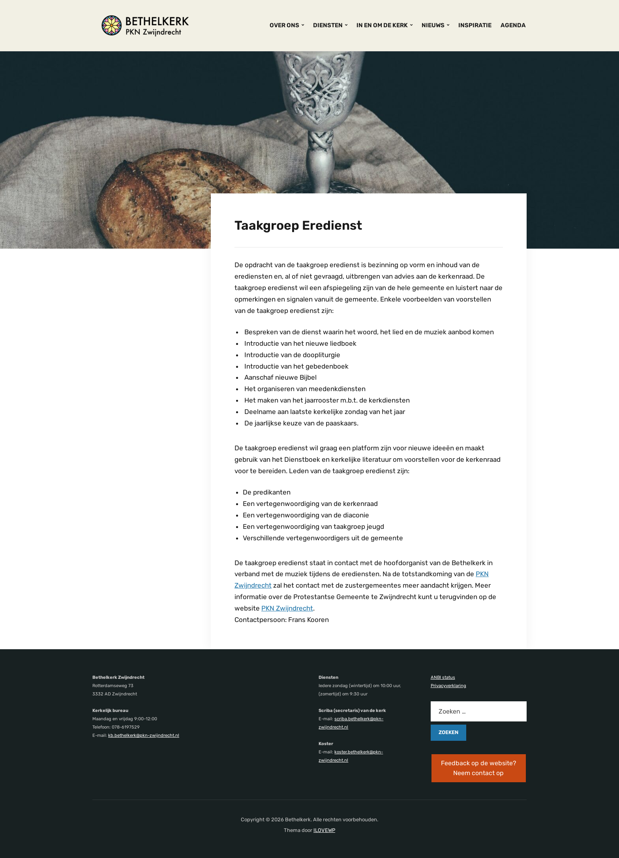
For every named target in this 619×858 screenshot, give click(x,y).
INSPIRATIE (474, 25)
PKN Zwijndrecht (287, 608)
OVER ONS (284, 25)
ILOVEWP (324, 830)
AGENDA (513, 25)
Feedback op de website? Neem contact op (478, 768)
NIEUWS (433, 25)
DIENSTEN (328, 25)
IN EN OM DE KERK (382, 25)
